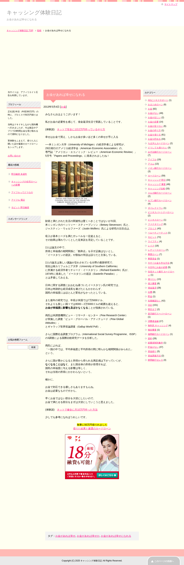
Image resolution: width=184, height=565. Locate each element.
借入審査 (152, 283)
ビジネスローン (155, 220)
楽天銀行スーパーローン (160, 313)
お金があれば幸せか (88, 535)
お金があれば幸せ (65, 535)
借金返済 (152, 288)
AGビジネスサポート (158, 100)
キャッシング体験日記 (34, 12)
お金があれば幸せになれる (116, 535)
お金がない (153, 113)
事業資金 (152, 258)
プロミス (152, 228)
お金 (63, 106)
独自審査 (152, 330)
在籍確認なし (154, 300)
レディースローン (156, 250)
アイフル (152, 159)
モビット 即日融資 (20, 207)
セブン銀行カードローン (160, 200)
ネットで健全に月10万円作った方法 (77, 409)
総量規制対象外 (155, 343)
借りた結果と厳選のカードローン (92, 428)
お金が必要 (153, 122)
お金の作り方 (154, 130)
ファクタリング (155, 224)
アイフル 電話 (18, 200)
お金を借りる (154, 134)
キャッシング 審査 (157, 184)
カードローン (154, 175)
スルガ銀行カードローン (160, 193)
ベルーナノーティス (157, 233)
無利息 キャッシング (158, 325)
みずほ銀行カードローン (160, 152)
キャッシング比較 (156, 188)
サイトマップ (170, 4)
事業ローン (153, 254)
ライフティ (153, 241)
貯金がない (153, 347)
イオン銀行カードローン (160, 168)
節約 (150, 338)
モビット (152, 237)
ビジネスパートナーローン (161, 212)
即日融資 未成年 (19, 174)
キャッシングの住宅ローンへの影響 (24, 183)
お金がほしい (154, 117)
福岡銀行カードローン (158, 334)
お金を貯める (154, 139)
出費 (150, 292)
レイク (151, 246)
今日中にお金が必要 (157, 267)
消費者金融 (153, 321)
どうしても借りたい (157, 147)
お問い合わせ (14, 155)
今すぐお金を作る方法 (158, 263)
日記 (150, 305)
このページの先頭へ (164, 561)
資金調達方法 (154, 355)
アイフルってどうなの (22, 192)
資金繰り (152, 351)
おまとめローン (155, 104)
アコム (151, 164)
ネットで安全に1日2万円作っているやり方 (81, 129)
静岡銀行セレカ (155, 360)
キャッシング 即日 (157, 180)
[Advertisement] (92, 61)
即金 (150, 296)
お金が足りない (155, 126)
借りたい (152, 279)
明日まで (152, 309)
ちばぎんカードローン (158, 143)
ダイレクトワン (155, 208)
